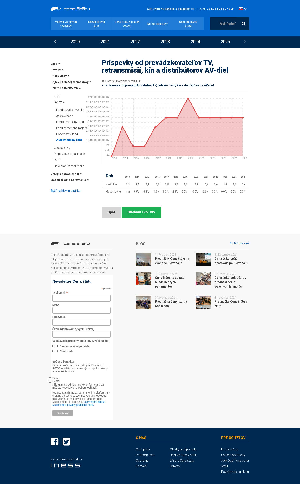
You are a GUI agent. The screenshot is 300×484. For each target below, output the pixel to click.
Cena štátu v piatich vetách (127, 23)
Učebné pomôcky (233, 455)
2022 (135, 41)
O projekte (143, 449)
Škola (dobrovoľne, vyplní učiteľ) (73, 329)
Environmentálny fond (70, 122)
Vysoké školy (61, 148)
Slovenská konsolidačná (68, 166)
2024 (195, 41)
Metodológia (229, 449)
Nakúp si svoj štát (96, 23)
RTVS (56, 96)
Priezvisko (59, 316)
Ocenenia (142, 460)
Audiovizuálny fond (69, 140)
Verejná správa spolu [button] (66, 174)
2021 (105, 41)
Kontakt (141, 466)
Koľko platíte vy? (157, 23)
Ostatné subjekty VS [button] (66, 88)
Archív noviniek (239, 243)
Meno (56, 305)
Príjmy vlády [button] (60, 76)
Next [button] (245, 42)
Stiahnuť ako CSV (141, 212)
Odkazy (175, 466)
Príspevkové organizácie (69, 154)
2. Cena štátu (65, 351)
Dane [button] (55, 64)
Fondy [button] (58, 102)
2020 (75, 41)
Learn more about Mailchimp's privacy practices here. (78, 403)
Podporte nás (145, 455)
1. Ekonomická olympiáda (73, 346)
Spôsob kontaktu (63, 361)
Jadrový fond (64, 116)
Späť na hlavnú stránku (65, 191)
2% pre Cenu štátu (182, 460)
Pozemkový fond (67, 134)
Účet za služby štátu (188, 23)
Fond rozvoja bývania (69, 110)
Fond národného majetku (72, 128)
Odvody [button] (57, 70)
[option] (75, 42)
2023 (165, 41)
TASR (56, 160)
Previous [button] (55, 42)
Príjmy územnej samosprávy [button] (71, 82)
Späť (111, 212)
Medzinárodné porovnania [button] (70, 180)
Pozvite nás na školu (235, 471)
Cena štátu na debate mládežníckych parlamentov (169, 282)
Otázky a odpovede (183, 449)
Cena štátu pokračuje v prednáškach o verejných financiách (230, 282)
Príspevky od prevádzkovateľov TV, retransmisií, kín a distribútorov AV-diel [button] (158, 85)
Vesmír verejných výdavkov (66, 23)
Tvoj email (60, 293)
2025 (225, 41)
